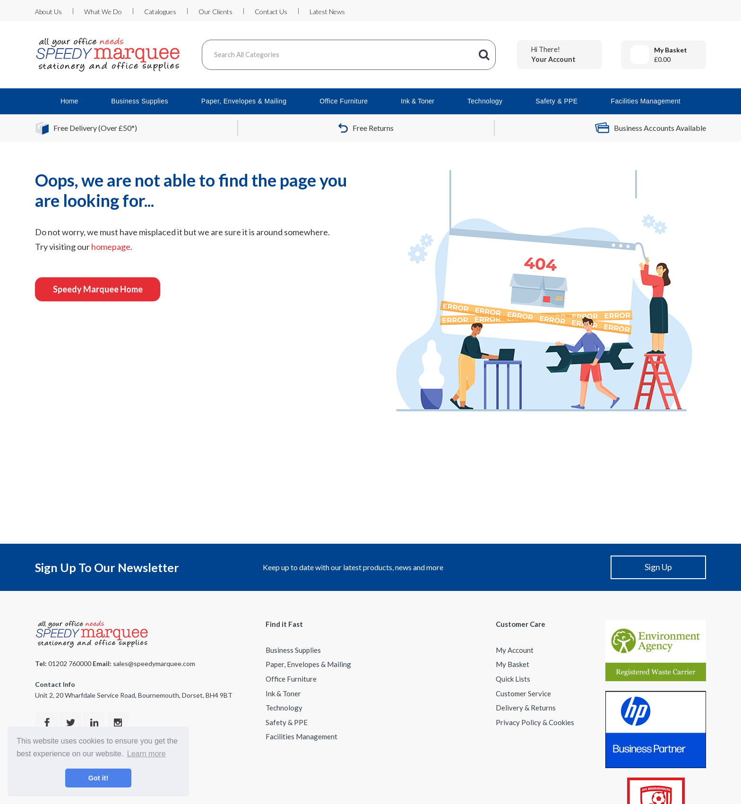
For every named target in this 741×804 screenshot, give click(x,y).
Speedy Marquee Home (98, 289)
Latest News (327, 12)
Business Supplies (139, 101)
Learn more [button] (146, 754)
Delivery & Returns (526, 707)
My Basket (512, 664)
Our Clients (215, 12)
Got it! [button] (98, 778)
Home (69, 101)
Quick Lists (513, 679)
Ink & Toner (417, 101)
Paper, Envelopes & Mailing (244, 101)
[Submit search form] (484, 55)
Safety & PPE (556, 101)
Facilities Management (646, 101)
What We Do (103, 12)
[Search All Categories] (349, 55)
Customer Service (523, 693)
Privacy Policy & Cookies (535, 722)
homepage (110, 246)
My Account (515, 650)
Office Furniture (343, 101)
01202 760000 (69, 663)
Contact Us (271, 12)
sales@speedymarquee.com (154, 663)
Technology (484, 101)
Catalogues (160, 12)
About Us (48, 12)
